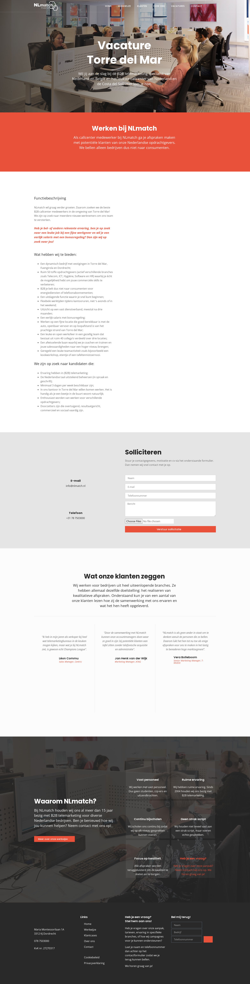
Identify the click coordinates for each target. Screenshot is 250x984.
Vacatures (177, 6)
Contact (196, 6)
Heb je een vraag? (193, 858)
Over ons (159, 6)
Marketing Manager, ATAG (128, 662)
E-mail (76, 481)
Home (108, 6)
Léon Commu (69, 658)
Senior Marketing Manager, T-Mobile (188, 662)
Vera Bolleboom (185, 657)
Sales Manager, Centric (70, 662)
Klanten (142, 6)
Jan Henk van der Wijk (131, 658)
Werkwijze (124, 6)
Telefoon (75, 513)
